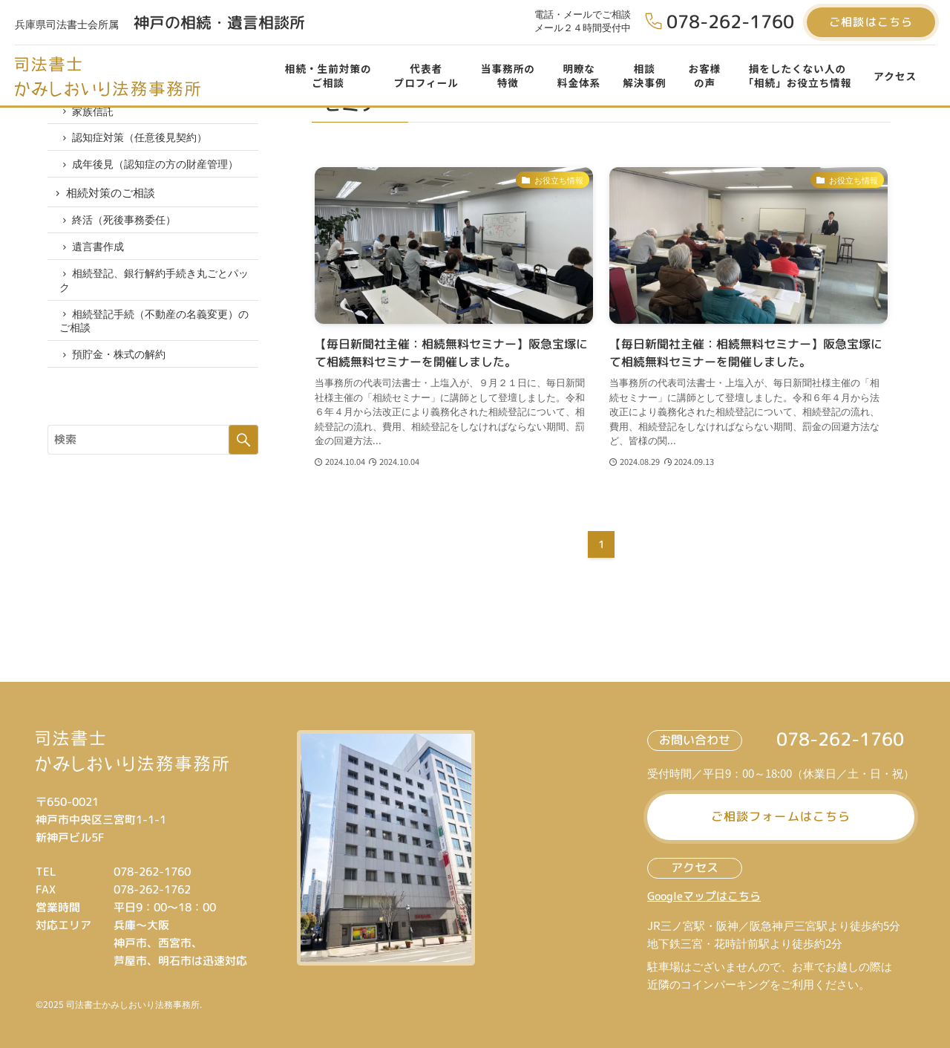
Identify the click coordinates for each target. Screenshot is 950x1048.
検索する (243, 473)
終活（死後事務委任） (128, 238)
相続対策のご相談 (111, 207)
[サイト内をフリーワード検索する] (153, 473)
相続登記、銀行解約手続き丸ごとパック (157, 304)
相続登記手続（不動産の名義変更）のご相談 (157, 348)
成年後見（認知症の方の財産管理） (159, 175)
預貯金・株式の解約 (122, 385)
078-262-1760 (730, 21)
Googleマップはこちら (704, 896)
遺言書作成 (102, 268)
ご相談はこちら (871, 22)
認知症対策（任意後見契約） (143, 145)
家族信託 (96, 115)
